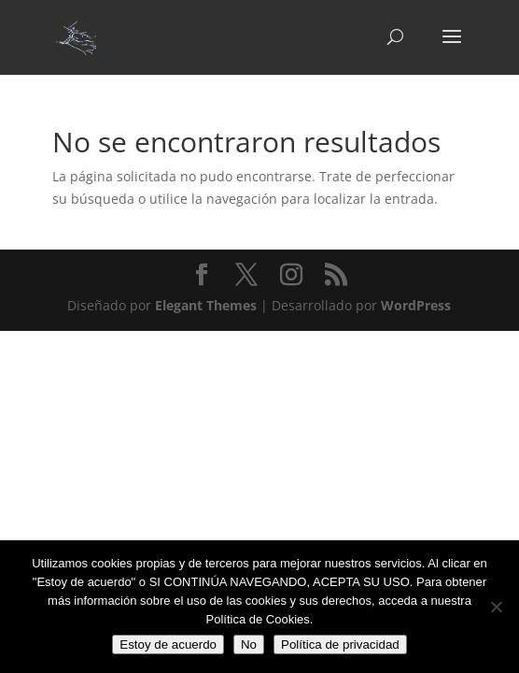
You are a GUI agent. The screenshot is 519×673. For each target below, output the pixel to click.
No (249, 644)
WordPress (416, 305)
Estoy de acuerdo (168, 644)
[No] (495, 606)
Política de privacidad (340, 644)
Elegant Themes (206, 305)
